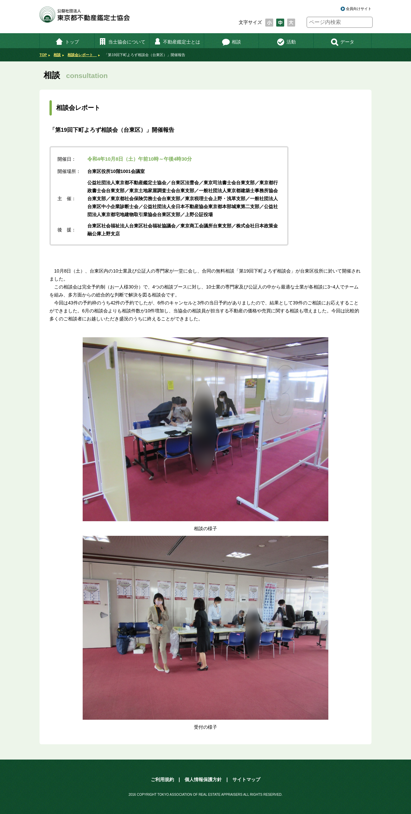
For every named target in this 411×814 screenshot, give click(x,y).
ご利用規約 (162, 779)
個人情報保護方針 (203, 779)
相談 (231, 41)
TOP (43, 55)
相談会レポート (82, 55)
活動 (286, 41)
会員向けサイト (358, 9)
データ (342, 41)
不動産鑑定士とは (176, 41)
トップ (67, 41)
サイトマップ (246, 779)
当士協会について (122, 41)
